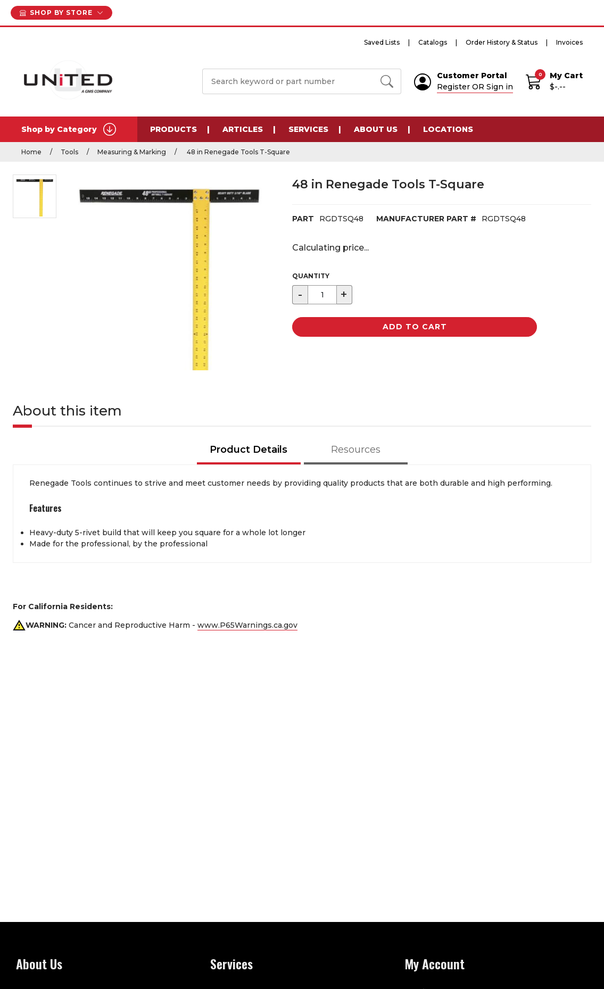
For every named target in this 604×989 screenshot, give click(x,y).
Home (31, 152)
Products (173, 129)
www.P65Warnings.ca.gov (247, 625)
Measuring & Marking (131, 152)
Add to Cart (415, 326)
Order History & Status (501, 42)
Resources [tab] (355, 449)
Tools (69, 152)
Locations (448, 129)
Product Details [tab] (248, 449)
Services (308, 129)
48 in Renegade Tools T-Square (237, 152)
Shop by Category (68, 129)
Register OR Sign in (475, 87)
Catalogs (432, 42)
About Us (376, 129)
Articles (242, 129)
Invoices (569, 42)
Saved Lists (382, 42)
